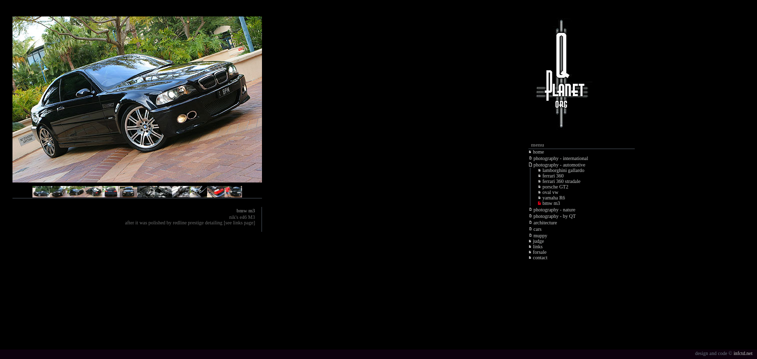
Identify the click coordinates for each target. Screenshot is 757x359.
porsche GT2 (553, 186)
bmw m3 (549, 203)
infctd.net (743, 353)
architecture (543, 222)
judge (536, 241)
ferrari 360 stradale (559, 181)
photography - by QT (552, 216)
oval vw (548, 192)
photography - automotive (557, 165)
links (535, 246)
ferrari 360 (550, 176)
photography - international (558, 158)
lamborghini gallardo (561, 170)
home (536, 152)
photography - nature (552, 209)
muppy (538, 235)
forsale (537, 252)
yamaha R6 (551, 197)
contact (537, 257)
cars (535, 229)
